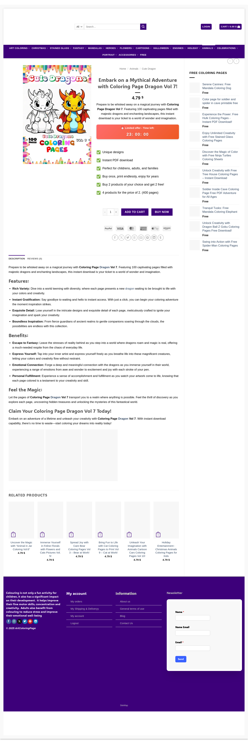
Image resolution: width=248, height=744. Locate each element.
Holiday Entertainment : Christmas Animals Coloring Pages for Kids (166, 549)
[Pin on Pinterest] (148, 238)
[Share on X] (121, 238)
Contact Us (126, 623)
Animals (208, 48)
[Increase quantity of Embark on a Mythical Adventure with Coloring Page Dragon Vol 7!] (116, 212)
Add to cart (135, 211)
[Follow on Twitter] (24, 621)
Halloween (162, 48)
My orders (76, 601)
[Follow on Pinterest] (30, 621)
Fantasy (79, 48)
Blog (122, 615)
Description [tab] (17, 258)
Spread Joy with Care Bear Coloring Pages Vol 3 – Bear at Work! (79, 547)
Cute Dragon (149, 68)
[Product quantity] (110, 212)
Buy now (162, 211)
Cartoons (144, 48)
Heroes (112, 48)
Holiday (194, 48)
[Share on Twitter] (128, 238)
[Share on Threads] (135, 238)
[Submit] (143, 27)
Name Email (182, 627)
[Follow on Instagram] (14, 621)
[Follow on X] (19, 621)
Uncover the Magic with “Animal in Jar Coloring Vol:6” (21, 546)
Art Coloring (19, 48)
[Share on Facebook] (115, 238)
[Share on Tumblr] (161, 238)
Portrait (109, 55)
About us (125, 601)
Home (123, 68)
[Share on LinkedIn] (154, 238)
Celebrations (227, 48)
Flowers (127, 48)
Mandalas (96, 48)
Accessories (128, 55)
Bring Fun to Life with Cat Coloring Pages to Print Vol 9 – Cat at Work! (108, 547)
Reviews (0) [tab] (34, 258)
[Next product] (230, 61)
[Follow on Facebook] (8, 621)
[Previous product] (236, 61)
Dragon (105, 267)
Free (143, 55)
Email (179, 642)
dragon (129, 288)
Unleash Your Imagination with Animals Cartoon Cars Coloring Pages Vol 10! (137, 549)
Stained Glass (60, 48)
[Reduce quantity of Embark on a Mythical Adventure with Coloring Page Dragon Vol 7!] (105, 212)
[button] (206, 27)
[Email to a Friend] (141, 238)
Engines (179, 48)
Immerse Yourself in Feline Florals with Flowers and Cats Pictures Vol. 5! (50, 549)
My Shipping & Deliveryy (85, 608)
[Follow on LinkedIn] (35, 621)
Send (181, 659)
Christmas (40, 48)
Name (179, 611)
